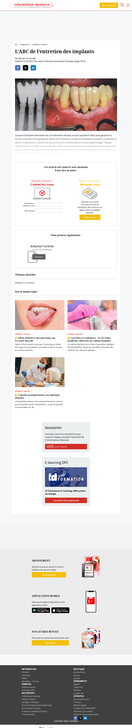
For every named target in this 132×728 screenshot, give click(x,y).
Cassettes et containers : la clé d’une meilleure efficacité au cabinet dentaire (89, 339)
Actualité (25, 672)
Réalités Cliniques (29, 699)
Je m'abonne (109, 5)
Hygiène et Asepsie (39, 44)
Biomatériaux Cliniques (31, 708)
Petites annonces (29, 687)
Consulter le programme (66, 500)
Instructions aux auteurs (83, 711)
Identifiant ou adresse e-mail (28, 204)
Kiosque (77, 675)
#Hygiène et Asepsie (25, 282)
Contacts (77, 702)
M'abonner (90, 217)
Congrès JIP (78, 693)
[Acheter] (39, 256)
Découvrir (50, 642)
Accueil (16, 44)
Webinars (77, 690)
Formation (24, 44)
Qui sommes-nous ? (82, 699)
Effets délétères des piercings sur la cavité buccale (35, 339)
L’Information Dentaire (31, 696)
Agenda (77, 684)
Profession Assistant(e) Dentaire (34, 711)
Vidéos (24, 678)
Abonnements (79, 672)
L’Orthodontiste (28, 714)
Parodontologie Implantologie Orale (37, 705)
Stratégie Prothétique (30, 702)
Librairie (77, 678)
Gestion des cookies (66, 721)
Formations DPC (28, 690)
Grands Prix (78, 687)
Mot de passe (29, 211)
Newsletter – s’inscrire (30, 681)
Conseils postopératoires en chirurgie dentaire (37, 396)
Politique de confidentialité (84, 708)
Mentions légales (80, 705)
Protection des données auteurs (86, 714)
